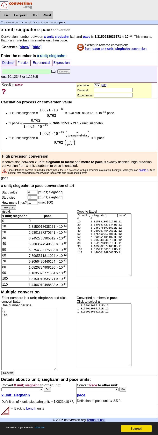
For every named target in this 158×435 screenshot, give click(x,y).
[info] (104, 85)
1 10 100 (28, 338)
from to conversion (116, 48)
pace (86, 36)
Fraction (23, 62)
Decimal (8, 62)
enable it (143, 170)
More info (55, 429)
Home (6, 15)
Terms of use (96, 420)
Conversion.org (10, 22)
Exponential (41, 62)
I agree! (136, 428)
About (47, 15)
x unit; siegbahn (46, 22)
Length (28, 22)
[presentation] (51, 112)
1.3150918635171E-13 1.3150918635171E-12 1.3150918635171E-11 (104, 334)
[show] (24, 47)
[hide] (36, 47)
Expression (61, 62)
